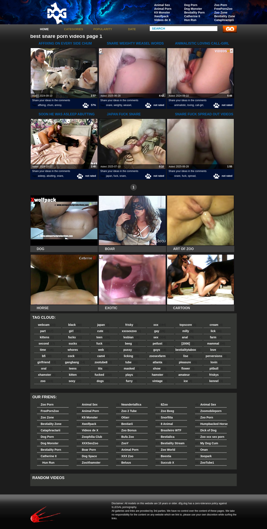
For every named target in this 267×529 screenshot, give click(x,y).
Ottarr (122, 417)
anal (188, 337)
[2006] (187, 343)
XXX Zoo (124, 456)
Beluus (123, 462)
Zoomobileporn (208, 411)
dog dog (56, 13)
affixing (42, 105)
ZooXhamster (89, 462)
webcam (46, 324)
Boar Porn (86, 449)
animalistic (180, 105)
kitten (75, 374)
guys (159, 349)
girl (75, 331)
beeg (131, 343)
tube (131, 362)
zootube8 (103, 362)
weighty (118, 105)
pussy (131, 349)
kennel (216, 381)
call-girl (199, 105)
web (103, 349)
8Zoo (162, 404)
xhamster (46, 374)
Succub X (165, 462)
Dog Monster (193, 8)
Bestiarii (124, 424)
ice (188, 381)
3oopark (203, 456)
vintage (159, 381)
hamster (160, 374)
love (216, 349)
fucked (103, 374)
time (46, 349)
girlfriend (46, 362)
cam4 (103, 356)
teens (75, 368)
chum (50, 105)
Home (44, 29)
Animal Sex (162, 5)
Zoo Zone (220, 12)
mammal (216, 343)
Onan (201, 449)
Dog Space (87, 456)
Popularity (102, 29)
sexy (75, 381)
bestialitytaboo (187, 349)
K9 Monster (162, 12)
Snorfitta (164, 417)
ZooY (122, 443)
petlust (160, 343)
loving (190, 105)
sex (159, 337)
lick (216, 331)
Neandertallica (128, 404)
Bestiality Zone (224, 16)
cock (75, 356)
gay (159, 331)
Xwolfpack (161, 16)
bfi (47, 356)
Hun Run (190, 20)
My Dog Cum (206, 443)
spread (192, 175)
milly (187, 331)
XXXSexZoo (87, 443)
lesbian (131, 337)
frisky (131, 324)
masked (131, 368)
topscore (188, 324)
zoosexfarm (159, 356)
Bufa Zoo (125, 436)
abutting (51, 175)
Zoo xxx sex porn (209, 436)
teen (103, 337)
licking (131, 356)
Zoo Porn (220, 5)
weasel (127, 105)
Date (132, 29)
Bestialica (165, 436)
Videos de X (162, 20)
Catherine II (192, 16)
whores (75, 349)
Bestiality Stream (170, 443)
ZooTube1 (204, 462)
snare (109, 105)
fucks (75, 337)
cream (216, 324)
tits (103, 368)
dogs (103, 381)
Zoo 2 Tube (126, 411)
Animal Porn (162, 8)
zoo (46, 381)
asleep (41, 175)
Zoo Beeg (165, 411)
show (159, 368)
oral (46, 368)
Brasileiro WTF (168, 430)
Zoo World (165, 449)
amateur (187, 374)
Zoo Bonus (126, 430)
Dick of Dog (206, 430)
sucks (75, 343)
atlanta (159, 362)
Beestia (163, 456)
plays (131, 374)
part (46, 331)
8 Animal (164, 424)
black (75, 324)
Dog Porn (190, 5)
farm (216, 337)
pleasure (188, 362)
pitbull (216, 368)
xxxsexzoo (131, 331)
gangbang (75, 362)
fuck (115, 175)
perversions (216, 356)
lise (188, 356)
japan (109, 175)
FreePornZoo (223, 8)
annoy (58, 105)
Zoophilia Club (89, 436)
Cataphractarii (224, 20)
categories (73, 29)
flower (187, 368)
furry (131, 381)
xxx (159, 324)
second (47, 343)
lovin (216, 362)
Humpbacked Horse (211, 424)
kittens (47, 337)
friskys (216, 374)
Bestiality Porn (194, 12)
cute (103, 331)
